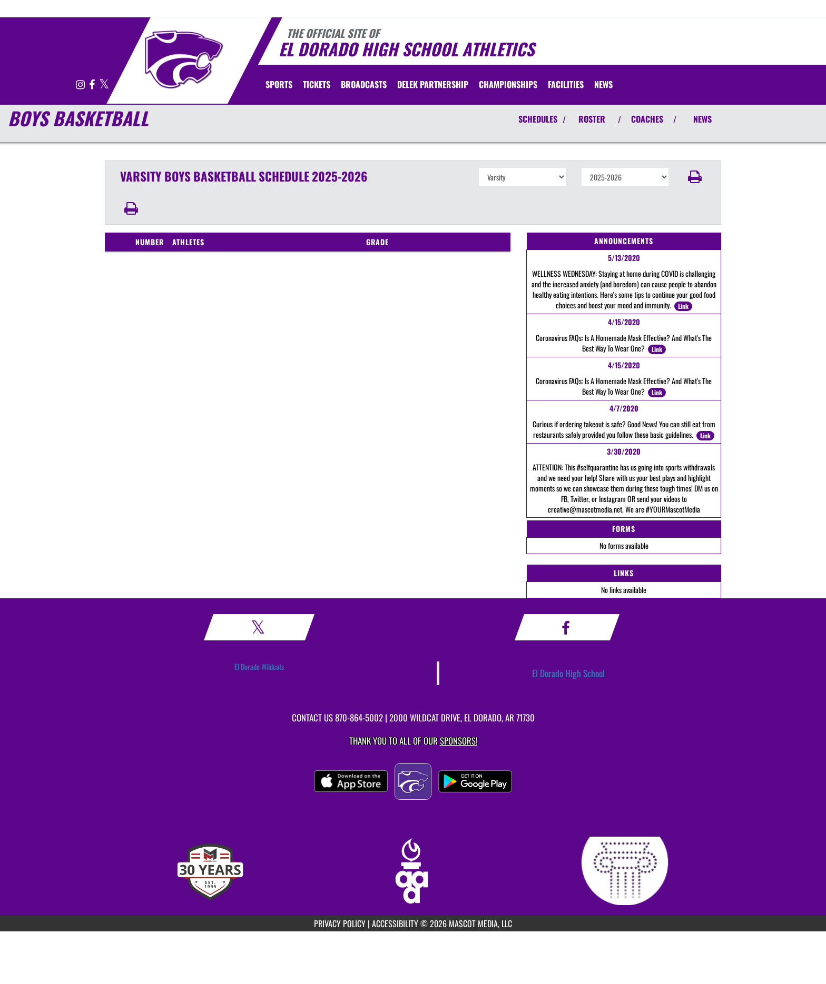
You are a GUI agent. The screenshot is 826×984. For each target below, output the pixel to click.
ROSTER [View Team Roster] (591, 119)
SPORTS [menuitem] (279, 84)
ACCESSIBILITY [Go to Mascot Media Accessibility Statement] (395, 923)
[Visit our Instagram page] (81, 85)
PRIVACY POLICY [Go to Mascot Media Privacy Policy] (340, 923)
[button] (695, 176)
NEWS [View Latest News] (702, 119)
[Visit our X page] (104, 85)
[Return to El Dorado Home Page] (184, 60)
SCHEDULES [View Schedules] (537, 119)
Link (683, 306)
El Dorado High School (568, 673)
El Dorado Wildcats (259, 666)
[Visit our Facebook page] (92, 85)
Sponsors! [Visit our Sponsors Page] (458, 740)
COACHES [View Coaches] (647, 119)
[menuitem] (317, 84)
